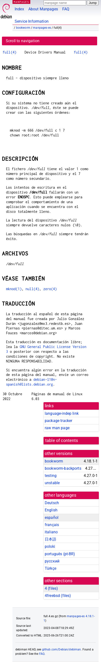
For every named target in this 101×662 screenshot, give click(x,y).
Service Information (32, 21)
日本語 (50, 539)
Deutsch (52, 503)
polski (50, 546)
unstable (52, 483)
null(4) (32, 289)
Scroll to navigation (22, 41)
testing (51, 475)
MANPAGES (21, 1)
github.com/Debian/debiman (61, 649)
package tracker (58, 420)
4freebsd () (58, 595)
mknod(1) (14, 289)
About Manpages (43, 9)
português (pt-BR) (60, 554)
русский (52, 561)
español (51, 517)
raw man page (57, 428)
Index (19, 9)
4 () (51, 588)
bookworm (23, 27)
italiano (51, 532)
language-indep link (62, 413)
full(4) (9, 52)
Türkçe (50, 568)
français (52, 524)
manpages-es (42, 27)
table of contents (61, 440)
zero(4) (50, 289)
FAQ (65, 9)
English (51, 510)
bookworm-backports (63, 468)
